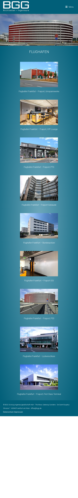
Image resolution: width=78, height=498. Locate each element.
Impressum (18, 412)
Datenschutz (8, 412)
